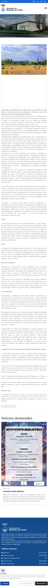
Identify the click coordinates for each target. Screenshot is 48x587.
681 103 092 (43, 555)
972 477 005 (43, 552)
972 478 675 (43, 561)
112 (45, 558)
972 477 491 (43, 563)
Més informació (41, 583)
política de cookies (16, 579)
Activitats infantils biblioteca (13, 491)
